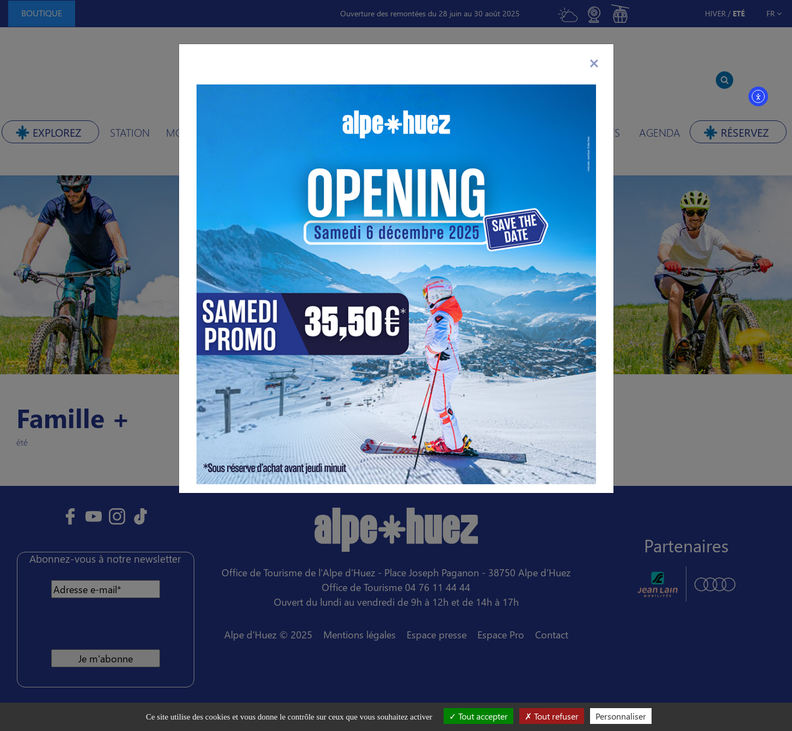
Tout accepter (478, 716)
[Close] (594, 61)
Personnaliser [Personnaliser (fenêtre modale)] (620, 716)
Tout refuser (552, 716)
